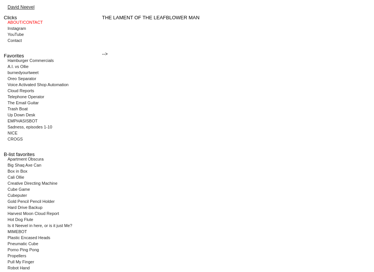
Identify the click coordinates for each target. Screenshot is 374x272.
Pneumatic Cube (23, 243)
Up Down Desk (21, 115)
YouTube (16, 34)
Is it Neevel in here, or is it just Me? (40, 225)
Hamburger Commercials (31, 60)
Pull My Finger (21, 262)
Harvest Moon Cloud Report (33, 213)
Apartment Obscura (25, 159)
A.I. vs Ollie (18, 66)
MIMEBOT (17, 231)
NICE (12, 133)
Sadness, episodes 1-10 (30, 127)
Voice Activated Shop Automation (38, 84)
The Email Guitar (23, 102)
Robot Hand (19, 268)
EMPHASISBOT (22, 121)
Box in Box (18, 171)
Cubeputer (17, 195)
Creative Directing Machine (32, 183)
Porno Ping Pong (23, 249)
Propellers (17, 255)
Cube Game (19, 189)
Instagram (17, 28)
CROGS (15, 139)
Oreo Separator (22, 78)
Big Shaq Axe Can (24, 165)
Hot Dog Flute (20, 219)
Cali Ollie (16, 177)
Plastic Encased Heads (29, 237)
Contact (15, 40)
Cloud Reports (21, 90)
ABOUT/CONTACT (25, 22)
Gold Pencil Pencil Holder (31, 201)
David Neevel (21, 7)
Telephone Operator (26, 96)
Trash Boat (18, 109)
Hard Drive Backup (25, 207)
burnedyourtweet (23, 72)
